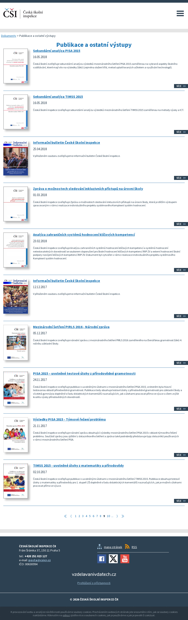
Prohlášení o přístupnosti (93, 583)
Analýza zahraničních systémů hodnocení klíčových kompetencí (84, 234)
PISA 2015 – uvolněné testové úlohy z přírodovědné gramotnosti (84, 373)
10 (108, 516)
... (112, 516)
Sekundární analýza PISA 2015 (56, 50)
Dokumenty (8, 36)
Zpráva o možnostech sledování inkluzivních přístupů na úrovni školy (88, 188)
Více (178, 86)
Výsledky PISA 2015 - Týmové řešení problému (69, 419)
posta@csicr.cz (39, 560)
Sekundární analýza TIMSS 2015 (58, 96)
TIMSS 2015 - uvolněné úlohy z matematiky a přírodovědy (78, 465)
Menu (180, 13)
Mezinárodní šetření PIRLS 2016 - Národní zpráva (71, 327)
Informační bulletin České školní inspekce (66, 142)
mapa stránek (113, 547)
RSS (134, 547)
